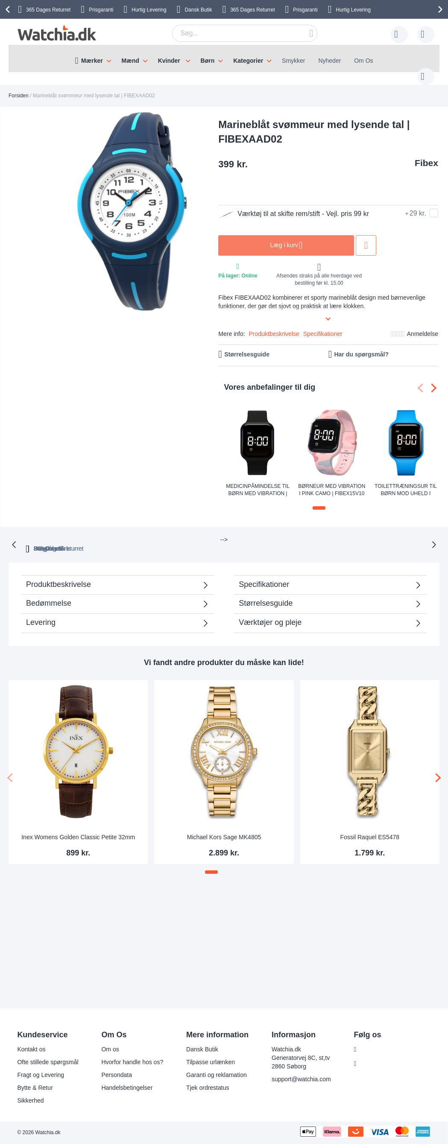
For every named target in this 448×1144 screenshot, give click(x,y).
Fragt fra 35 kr (260, 530)
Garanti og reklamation (216, 1074)
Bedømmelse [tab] (48, 585)
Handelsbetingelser (126, 1087)
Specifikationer (323, 325)
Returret (252, 10)
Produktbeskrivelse (274, 325)
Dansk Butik (198, 10)
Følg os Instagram (384, 1063)
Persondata (116, 1074)
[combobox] (231, 33)
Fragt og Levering (40, 1074)
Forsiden (19, 87)
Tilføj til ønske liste (366, 237)
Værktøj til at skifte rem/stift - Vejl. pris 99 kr (293, 205)
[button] (319, 499)
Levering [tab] (41, 604)
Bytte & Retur (35, 1087)
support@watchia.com (301, 1079)
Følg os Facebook (384, 1049)
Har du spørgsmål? (361, 345)
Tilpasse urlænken (210, 1062)
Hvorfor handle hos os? (132, 1062)
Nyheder (329, 60)
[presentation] (9, 9)
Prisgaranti (305, 10)
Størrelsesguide (246, 345)
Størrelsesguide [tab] (266, 585)
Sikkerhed (30, 1100)
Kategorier (248, 60)
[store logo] (55, 33)
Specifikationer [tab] (264, 566)
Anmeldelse (422, 325)
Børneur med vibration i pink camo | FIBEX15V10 (331, 481)
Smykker (293, 60)
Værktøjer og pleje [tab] (270, 604)
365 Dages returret (138, 530)
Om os (110, 1049)
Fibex (426, 154)
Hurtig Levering (149, 10)
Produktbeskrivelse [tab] (58, 566)
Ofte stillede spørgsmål (47, 1062)
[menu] (224, 58)
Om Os (363, 60)
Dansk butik (320, 530)
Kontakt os (31, 1049)
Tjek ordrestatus (207, 1087)
